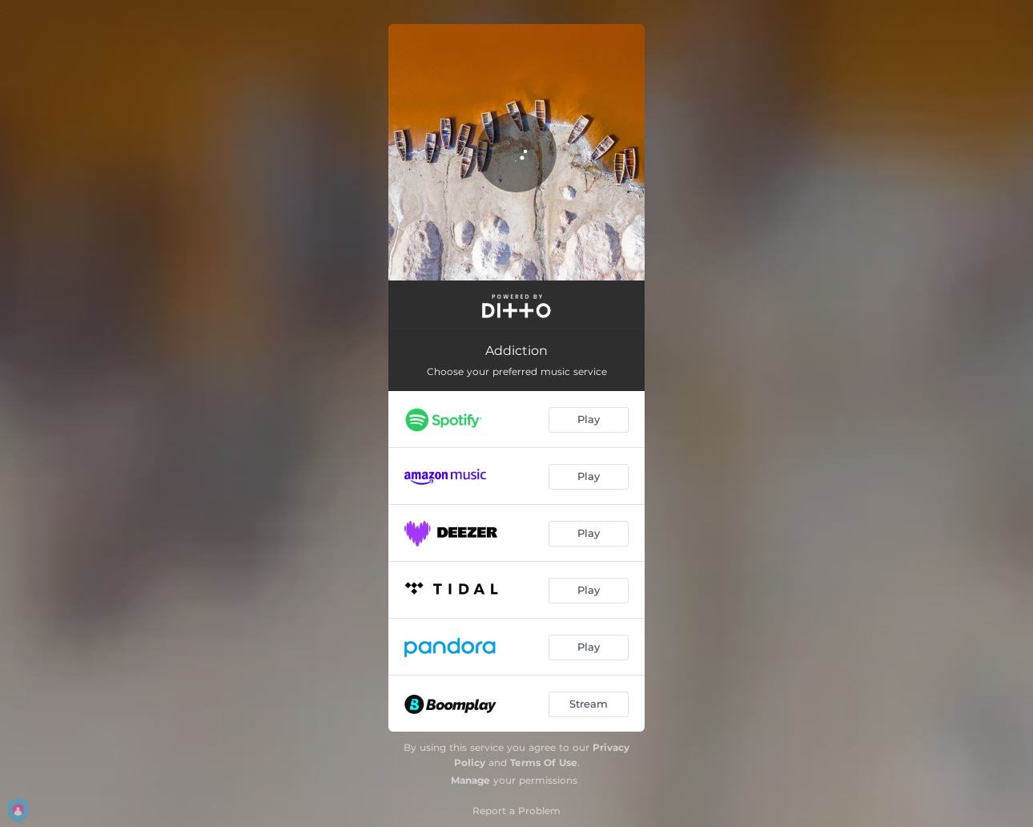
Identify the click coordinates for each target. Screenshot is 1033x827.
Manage (470, 780)
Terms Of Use (543, 762)
